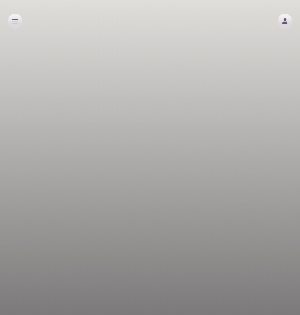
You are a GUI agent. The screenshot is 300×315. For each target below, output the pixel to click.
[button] (285, 21)
